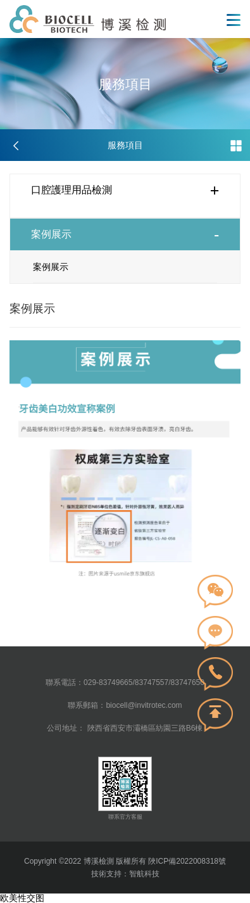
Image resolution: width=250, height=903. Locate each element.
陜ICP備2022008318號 (186, 861)
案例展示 (50, 267)
